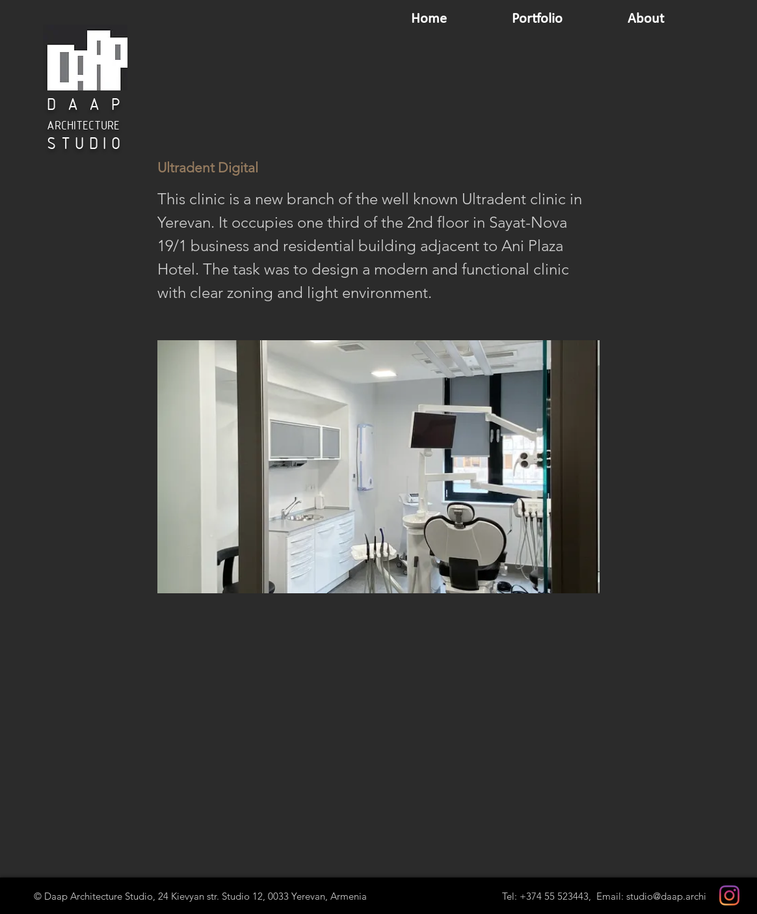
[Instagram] (729, 895)
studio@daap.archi (666, 896)
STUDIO (86, 144)
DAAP (89, 105)
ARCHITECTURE (83, 126)
